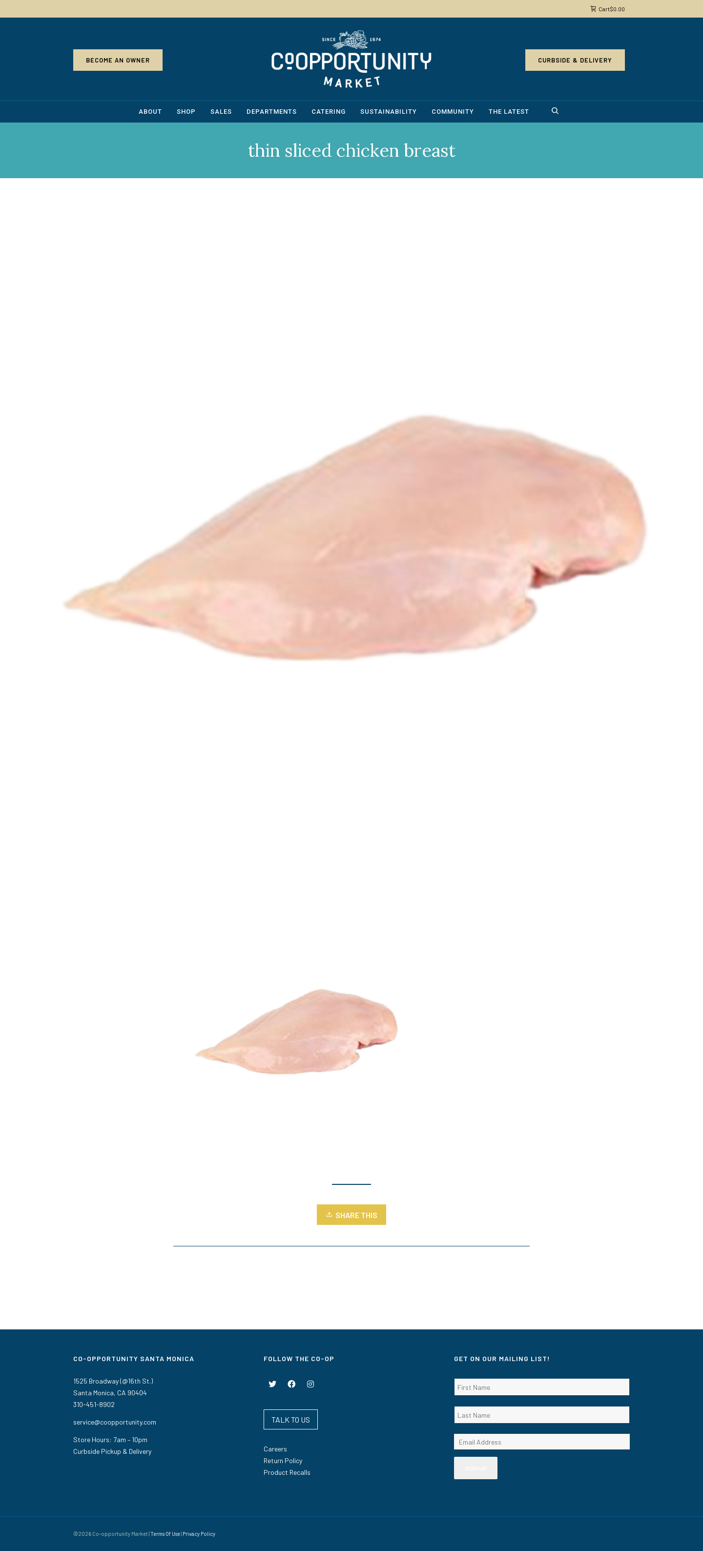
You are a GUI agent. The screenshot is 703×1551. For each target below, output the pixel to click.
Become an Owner (118, 60)
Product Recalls (287, 1472)
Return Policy (283, 1460)
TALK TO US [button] (290, 1419)
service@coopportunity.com (114, 1422)
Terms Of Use (165, 1533)
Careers (275, 1449)
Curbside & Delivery (575, 60)
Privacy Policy (199, 1533)
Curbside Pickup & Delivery (112, 1451)
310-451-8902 (94, 1404)
